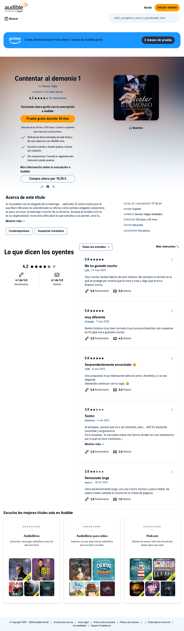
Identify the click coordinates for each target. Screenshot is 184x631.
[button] (42, 186)
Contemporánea (19, 231)
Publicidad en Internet (159, 622)
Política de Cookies (129, 622)
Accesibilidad (80, 625)
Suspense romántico (51, 231)
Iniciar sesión (167, 7)
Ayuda (148, 7)
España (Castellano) (101, 625)
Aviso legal (83, 622)
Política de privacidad (104, 622)
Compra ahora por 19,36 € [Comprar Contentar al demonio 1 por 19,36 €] (47, 179)
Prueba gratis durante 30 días (47, 119)
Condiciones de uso (63, 622)
